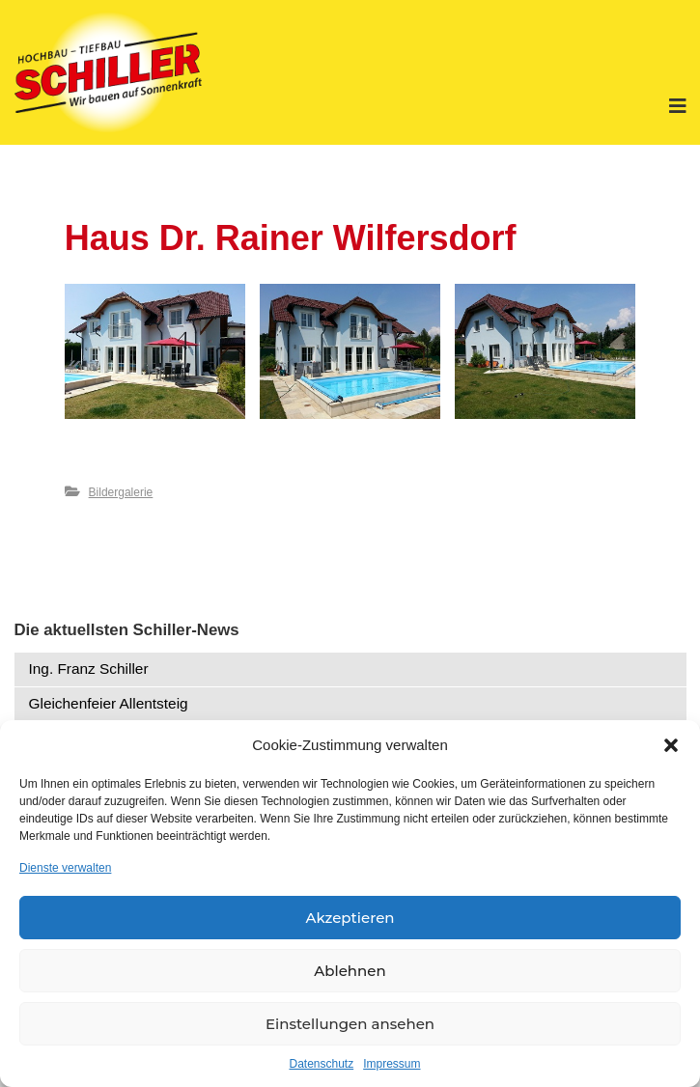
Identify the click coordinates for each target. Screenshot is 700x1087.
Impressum (391, 1064)
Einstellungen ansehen (350, 1024)
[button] (671, 745)
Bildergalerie (121, 492)
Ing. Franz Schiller (89, 668)
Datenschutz (321, 1064)
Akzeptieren (349, 917)
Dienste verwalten (65, 868)
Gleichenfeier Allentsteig (108, 703)
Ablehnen (349, 971)
